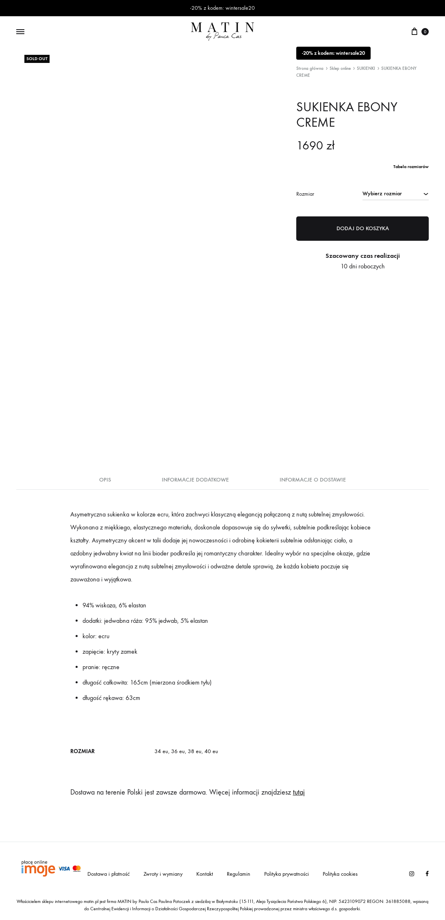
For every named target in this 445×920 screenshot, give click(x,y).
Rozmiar (305, 193)
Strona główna (309, 68)
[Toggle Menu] (20, 32)
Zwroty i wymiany (162, 873)
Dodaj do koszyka (362, 228)
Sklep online (340, 68)
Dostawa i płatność (108, 873)
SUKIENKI (366, 68)
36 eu (178, 751)
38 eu (195, 751)
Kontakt (204, 873)
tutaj (299, 792)
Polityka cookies (340, 873)
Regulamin (238, 873)
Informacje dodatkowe (195, 479)
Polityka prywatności (286, 873)
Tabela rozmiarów (411, 166)
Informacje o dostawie (313, 479)
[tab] (105, 482)
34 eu (161, 751)
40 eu (211, 751)
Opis (105, 479)
